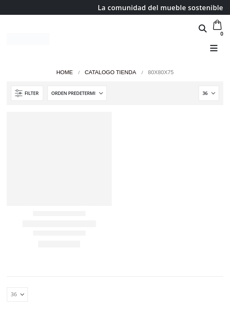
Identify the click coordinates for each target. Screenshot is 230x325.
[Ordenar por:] (77, 93)
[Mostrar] (209, 93)
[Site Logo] (28, 39)
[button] (203, 28)
